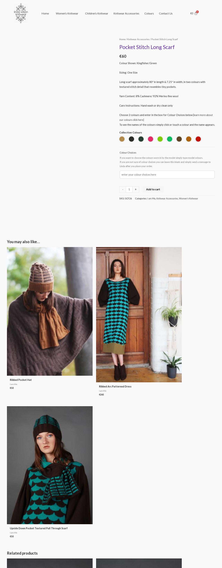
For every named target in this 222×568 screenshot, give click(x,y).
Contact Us (166, 13)
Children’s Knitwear (96, 13)
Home (45, 13)
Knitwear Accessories (126, 13)
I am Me (151, 198)
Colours (149, 13)
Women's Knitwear (189, 198)
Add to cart (153, 188)
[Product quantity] (129, 189)
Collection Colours (130, 132)
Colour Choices (128, 152)
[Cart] (194, 13)
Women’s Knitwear (67, 13)
